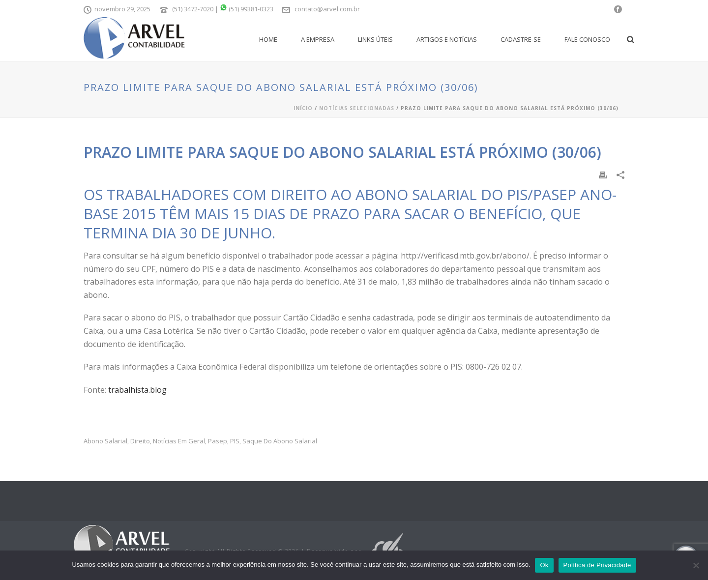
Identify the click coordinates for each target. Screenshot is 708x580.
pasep (217, 441)
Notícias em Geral (179, 441)
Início (303, 108)
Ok (544, 565)
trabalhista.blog (137, 389)
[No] (696, 565)
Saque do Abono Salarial (279, 441)
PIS (234, 441)
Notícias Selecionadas (356, 108)
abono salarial (105, 441)
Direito (140, 441)
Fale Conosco (587, 39)
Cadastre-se (521, 39)
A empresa (317, 39)
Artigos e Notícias (446, 39)
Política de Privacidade (597, 565)
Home (268, 39)
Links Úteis (375, 39)
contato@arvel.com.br (327, 8)
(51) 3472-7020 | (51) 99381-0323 (222, 8)
